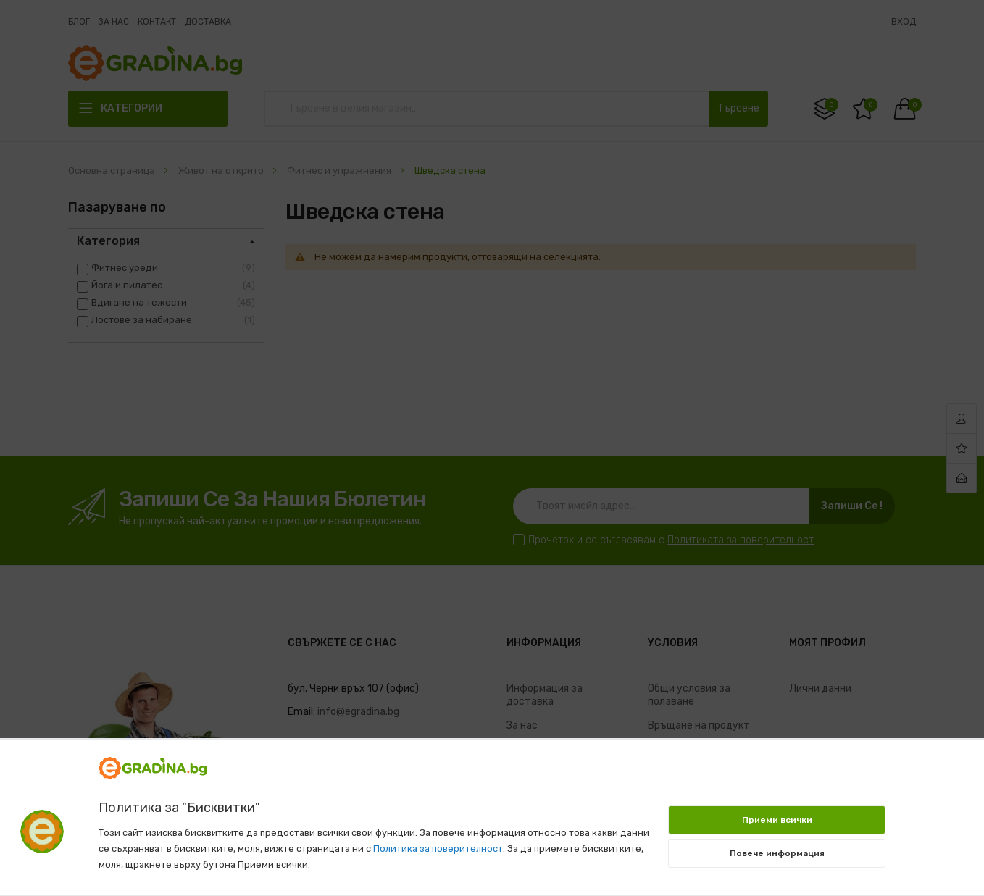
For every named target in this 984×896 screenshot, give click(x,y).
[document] (492, 810)
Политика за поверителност (438, 848)
